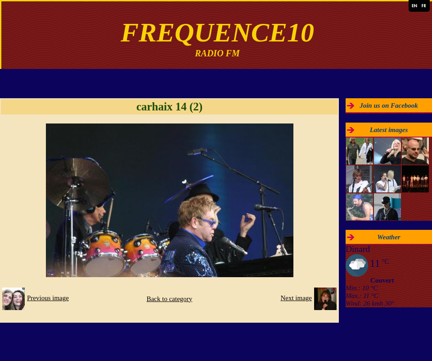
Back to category (170, 298)
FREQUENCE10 (217, 32)
